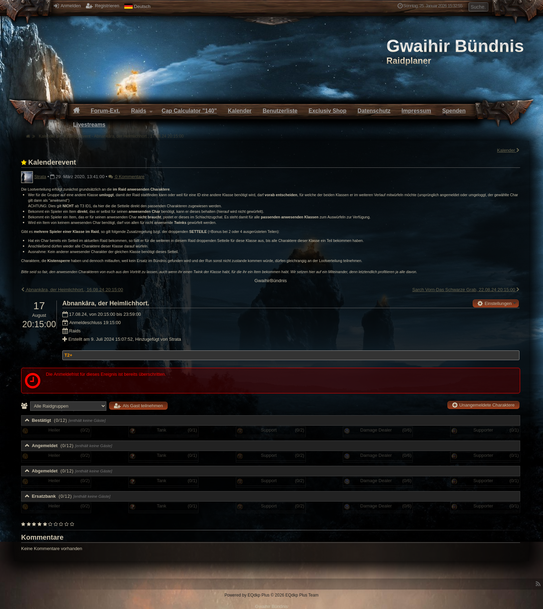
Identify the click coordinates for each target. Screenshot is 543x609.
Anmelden (67, 5)
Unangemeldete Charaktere (483, 405)
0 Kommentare (126, 176)
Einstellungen (495, 303)
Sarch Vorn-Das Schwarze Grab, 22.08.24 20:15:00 (466, 289)
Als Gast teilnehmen (138, 405)
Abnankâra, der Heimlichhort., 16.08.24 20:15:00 (72, 289)
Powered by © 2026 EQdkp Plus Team (271, 595)
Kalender (508, 150)
